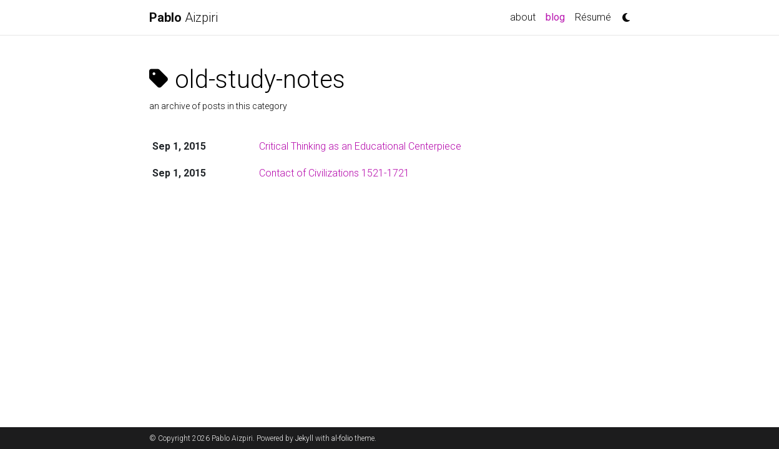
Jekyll (304, 438)
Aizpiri (183, 17)
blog (558, 16)
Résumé (593, 17)
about (523, 17)
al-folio (342, 438)
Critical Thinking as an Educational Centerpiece (360, 146)
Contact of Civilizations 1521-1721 (334, 173)
